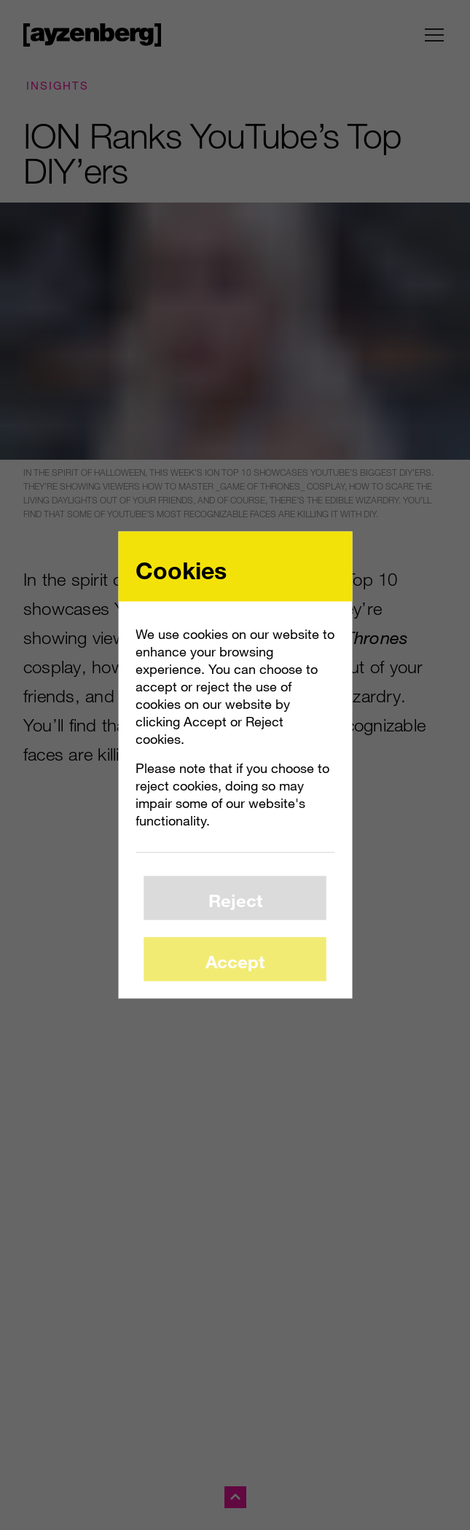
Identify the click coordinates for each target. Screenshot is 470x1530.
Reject (235, 899)
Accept (235, 960)
